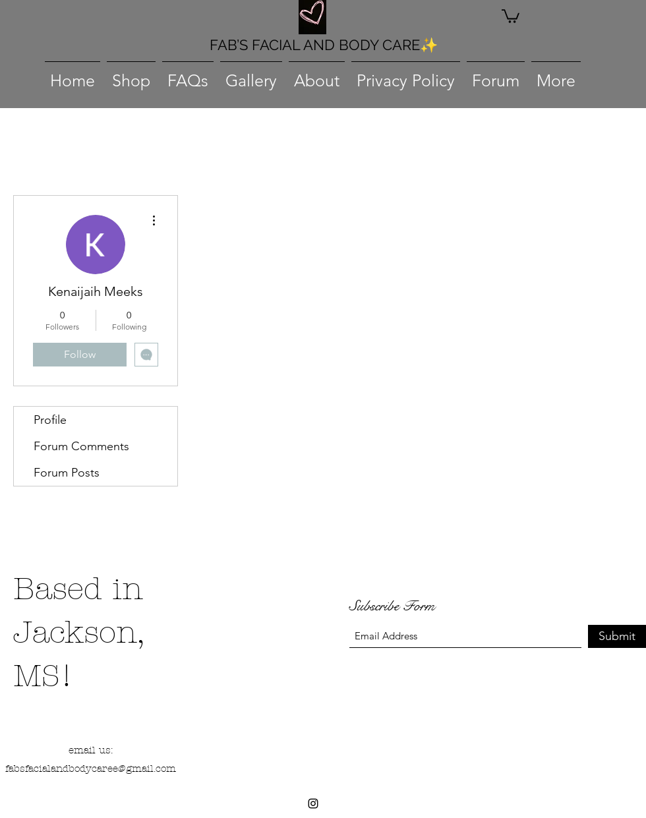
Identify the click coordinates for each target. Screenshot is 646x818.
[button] (510, 15)
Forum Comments (81, 446)
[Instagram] (313, 803)
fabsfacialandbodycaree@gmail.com (90, 768)
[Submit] (617, 636)
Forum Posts (67, 472)
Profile (50, 420)
